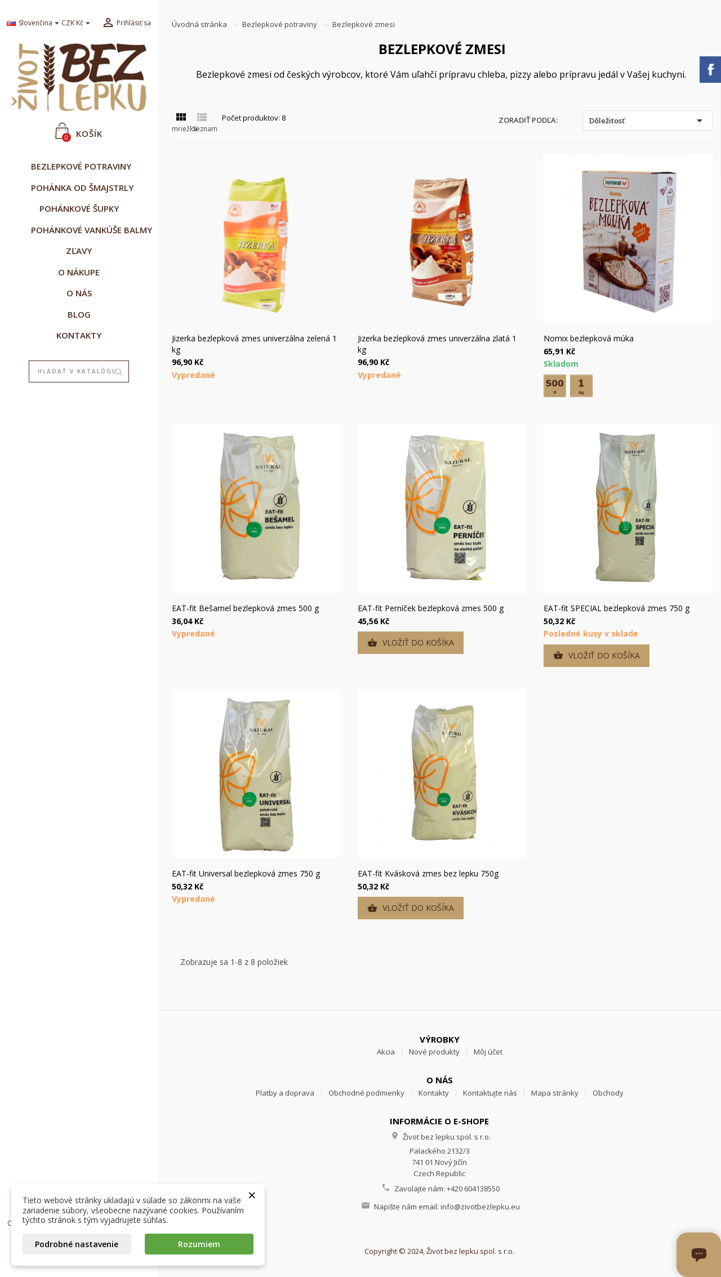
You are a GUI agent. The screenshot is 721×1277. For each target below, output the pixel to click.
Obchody (608, 1093)
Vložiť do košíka (410, 642)
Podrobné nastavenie (76, 1244)
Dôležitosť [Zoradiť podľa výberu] (647, 120)
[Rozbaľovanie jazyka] (30, 23)
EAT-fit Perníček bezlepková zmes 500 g (431, 608)
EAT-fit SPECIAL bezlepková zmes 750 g (616, 608)
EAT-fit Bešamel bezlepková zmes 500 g (245, 608)
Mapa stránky (554, 1093)
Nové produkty (434, 1052)
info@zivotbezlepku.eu (480, 1207)
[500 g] (555, 386)
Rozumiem (199, 1244)
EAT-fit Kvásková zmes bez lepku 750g (428, 873)
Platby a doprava (285, 1093)
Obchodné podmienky (366, 1093)
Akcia (386, 1052)
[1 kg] (581, 386)
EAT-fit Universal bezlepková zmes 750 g (246, 873)
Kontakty (434, 1093)
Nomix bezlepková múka (589, 338)
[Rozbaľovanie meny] (77, 23)
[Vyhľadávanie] (79, 372)
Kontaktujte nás (490, 1093)
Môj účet (488, 1052)
